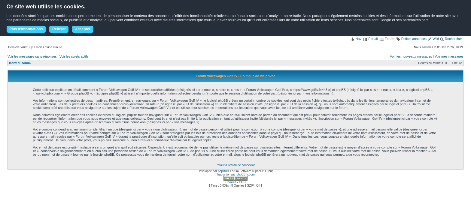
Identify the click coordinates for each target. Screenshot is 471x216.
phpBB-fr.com (245, 174)
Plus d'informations (26, 29)
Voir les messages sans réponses (32, 56)
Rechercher (451, 38)
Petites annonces (411, 38)
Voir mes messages (449, 56)
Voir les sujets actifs (74, 56)
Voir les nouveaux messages (411, 56)
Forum (387, 38)
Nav (356, 38)
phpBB (222, 171)
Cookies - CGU (235, 182)
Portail (370, 38)
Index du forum (20, 63)
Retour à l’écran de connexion (236, 165)
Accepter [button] (82, 29)
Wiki (433, 38)
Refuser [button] (59, 29)
